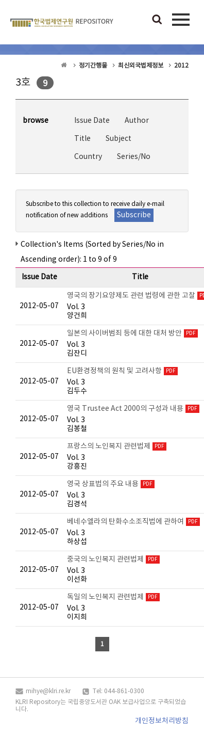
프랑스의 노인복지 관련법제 (108, 446)
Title (82, 139)
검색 (157, 20)
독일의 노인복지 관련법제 (105, 597)
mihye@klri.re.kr (48, 691)
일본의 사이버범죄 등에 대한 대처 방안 (124, 333)
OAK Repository (61, 25)
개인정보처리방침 (162, 721)
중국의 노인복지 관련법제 (105, 559)
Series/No (133, 157)
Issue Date (92, 121)
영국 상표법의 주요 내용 (103, 484)
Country (88, 157)
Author (137, 121)
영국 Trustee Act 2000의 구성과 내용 (125, 409)
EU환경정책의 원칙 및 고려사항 (114, 371)
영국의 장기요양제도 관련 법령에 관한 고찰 (131, 296)
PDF (191, 333)
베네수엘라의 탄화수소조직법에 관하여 (125, 522)
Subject (118, 139)
